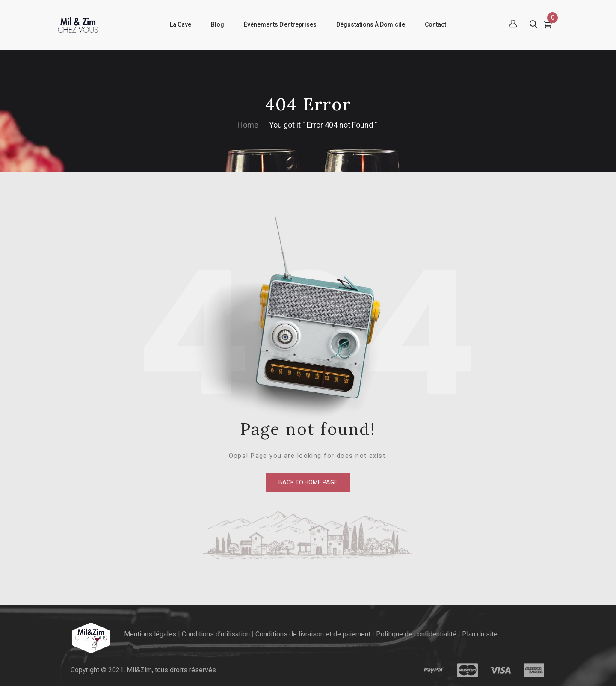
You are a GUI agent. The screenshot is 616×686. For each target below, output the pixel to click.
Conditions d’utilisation (216, 634)
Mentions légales (150, 634)
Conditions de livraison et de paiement (312, 634)
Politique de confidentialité (416, 634)
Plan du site (480, 634)
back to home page (308, 482)
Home (247, 124)
